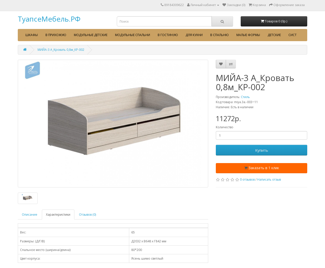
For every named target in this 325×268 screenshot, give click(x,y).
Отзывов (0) (87, 214)
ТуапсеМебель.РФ (49, 19)
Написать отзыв (269, 179)
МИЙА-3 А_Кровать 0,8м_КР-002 (61, 50)
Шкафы (31, 35)
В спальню (219, 35)
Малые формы (248, 35)
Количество (224, 127)
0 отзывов (247, 179)
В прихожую (55, 35)
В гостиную (168, 35)
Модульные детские (90, 35)
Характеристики (58, 214)
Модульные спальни (132, 35)
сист (292, 35)
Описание (29, 214)
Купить (261, 150)
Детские (274, 35)
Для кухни (194, 35)
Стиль (245, 97)
